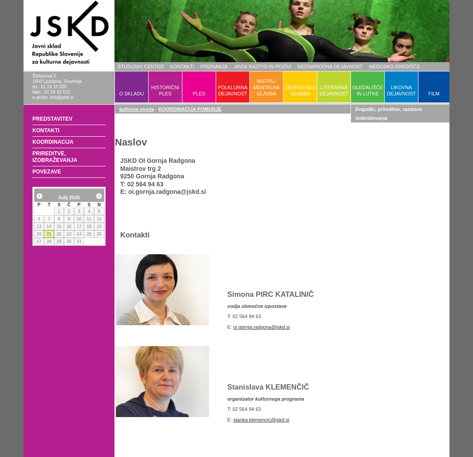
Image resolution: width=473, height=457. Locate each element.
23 (69, 234)
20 (38, 234)
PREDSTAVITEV (52, 119)
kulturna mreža (136, 109)
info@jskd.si (62, 97)
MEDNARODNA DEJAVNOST (330, 66)
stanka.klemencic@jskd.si (261, 419)
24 (79, 234)
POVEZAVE (46, 172)
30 (69, 241)
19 (99, 226)
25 (89, 234)
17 (79, 226)
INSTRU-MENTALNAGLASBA (266, 87)
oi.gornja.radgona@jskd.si (261, 327)
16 (69, 226)
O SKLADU (131, 93)
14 (49, 226)
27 (38, 241)
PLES (199, 93)
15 (58, 226)
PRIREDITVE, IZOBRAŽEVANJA (54, 156)
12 (99, 219)
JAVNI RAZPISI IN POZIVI (262, 66)
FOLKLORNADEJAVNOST (233, 90)
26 (99, 234)
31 (79, 241)
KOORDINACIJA (53, 142)
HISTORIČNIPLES (165, 90)
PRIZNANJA (214, 66)
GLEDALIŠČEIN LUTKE (367, 90)
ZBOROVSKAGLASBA (300, 90)
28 (49, 241)
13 (38, 226)
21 (49, 234)
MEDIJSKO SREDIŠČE (394, 66)
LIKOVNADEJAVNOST (401, 90)
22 (58, 234)
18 (89, 226)
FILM (433, 93)
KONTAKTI (182, 66)
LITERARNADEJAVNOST (333, 90)
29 (58, 241)
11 (89, 219)
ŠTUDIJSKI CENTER (141, 66)
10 (79, 219)
